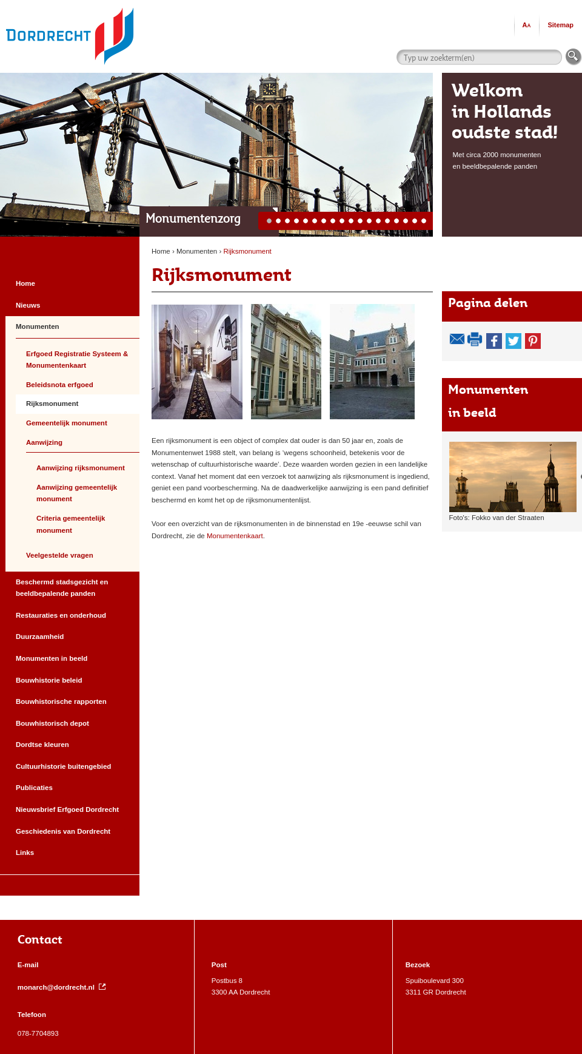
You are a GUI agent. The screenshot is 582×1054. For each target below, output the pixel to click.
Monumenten (197, 251)
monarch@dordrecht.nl (61, 987)
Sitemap (560, 25)
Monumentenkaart (235, 535)
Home (161, 251)
